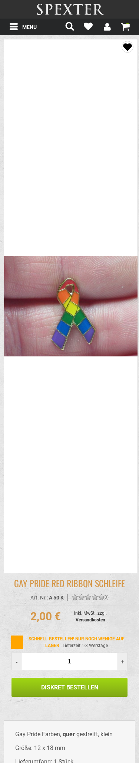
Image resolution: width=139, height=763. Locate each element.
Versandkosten (90, 620)
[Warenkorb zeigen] (125, 26)
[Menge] (69, 661)
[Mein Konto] (106, 28)
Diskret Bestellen (69, 687)
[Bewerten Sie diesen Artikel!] (75, 597)
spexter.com (70, 9)
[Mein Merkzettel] (88, 28)
